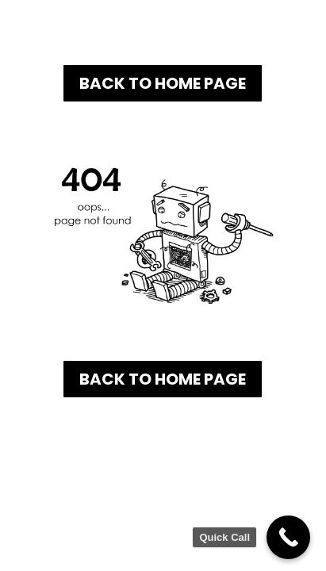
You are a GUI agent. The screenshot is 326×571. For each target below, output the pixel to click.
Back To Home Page (162, 83)
